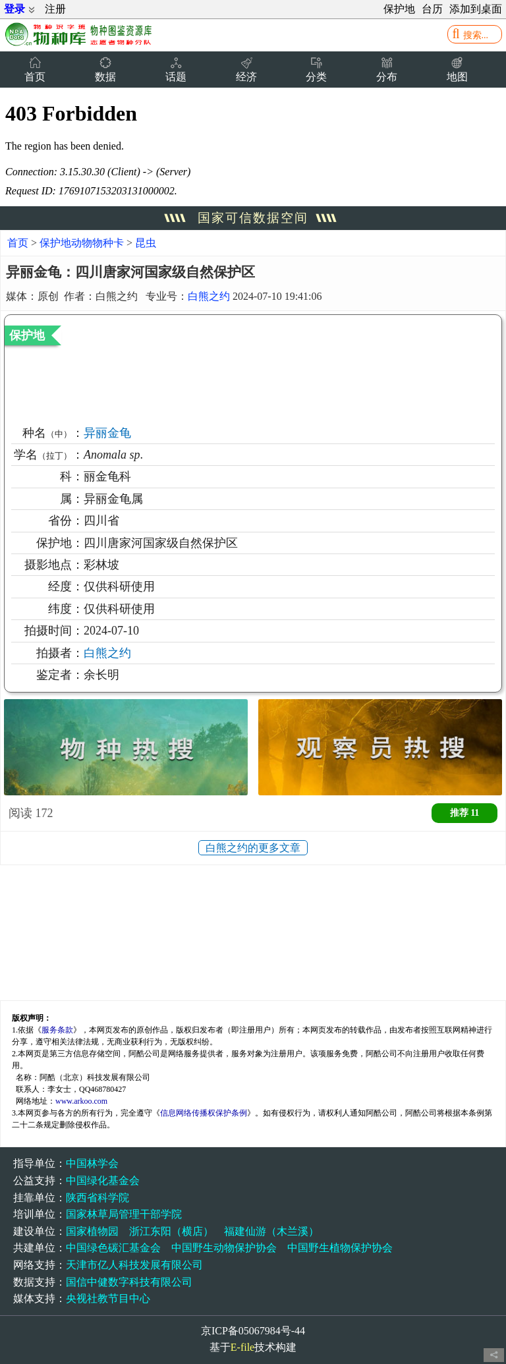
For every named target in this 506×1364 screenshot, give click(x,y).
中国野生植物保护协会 (340, 1247)
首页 (17, 242)
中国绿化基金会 (103, 1180)
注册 (55, 8)
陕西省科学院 (97, 1197)
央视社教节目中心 (108, 1298)
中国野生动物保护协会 (224, 1247)
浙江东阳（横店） (171, 1231)
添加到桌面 (475, 8)
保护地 (399, 8)
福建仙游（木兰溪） (271, 1231)
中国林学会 (92, 1163)
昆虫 (145, 242)
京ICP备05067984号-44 (253, 1330)
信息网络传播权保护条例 (203, 1113)
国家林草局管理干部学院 (124, 1214)
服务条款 (57, 1030)
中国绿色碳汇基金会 (113, 1247)
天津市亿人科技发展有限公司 (134, 1264)
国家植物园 (92, 1231)
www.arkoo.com (81, 1101)
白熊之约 (209, 296)
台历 (432, 8)
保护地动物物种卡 (83, 242)
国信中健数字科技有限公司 (129, 1282)
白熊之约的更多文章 (253, 847)
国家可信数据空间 (253, 218)
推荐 (465, 813)
